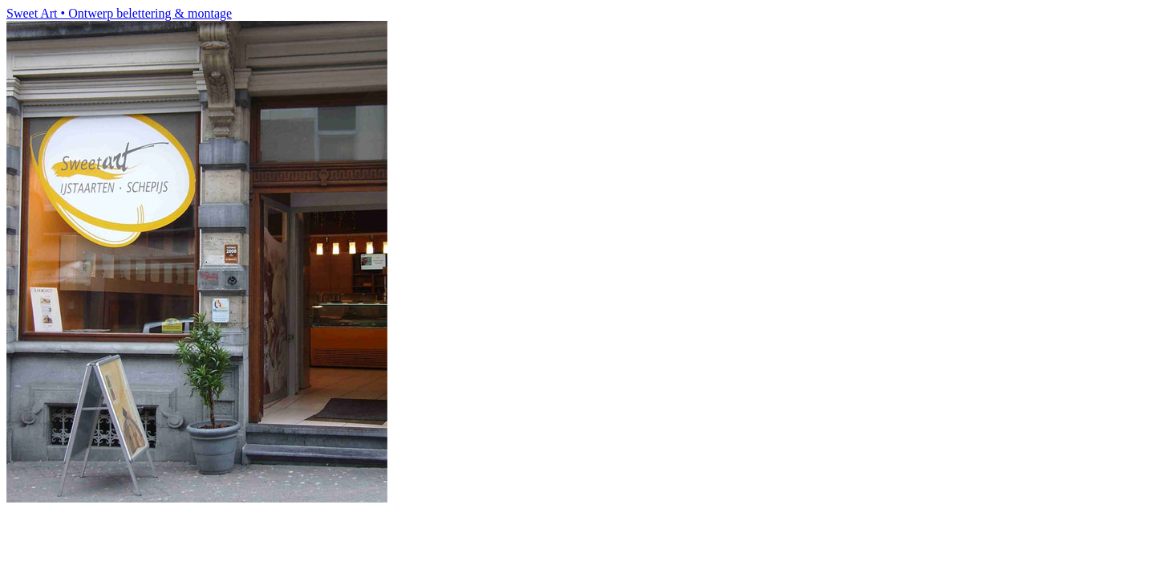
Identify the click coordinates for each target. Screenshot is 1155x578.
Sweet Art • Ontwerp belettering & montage (119, 13)
